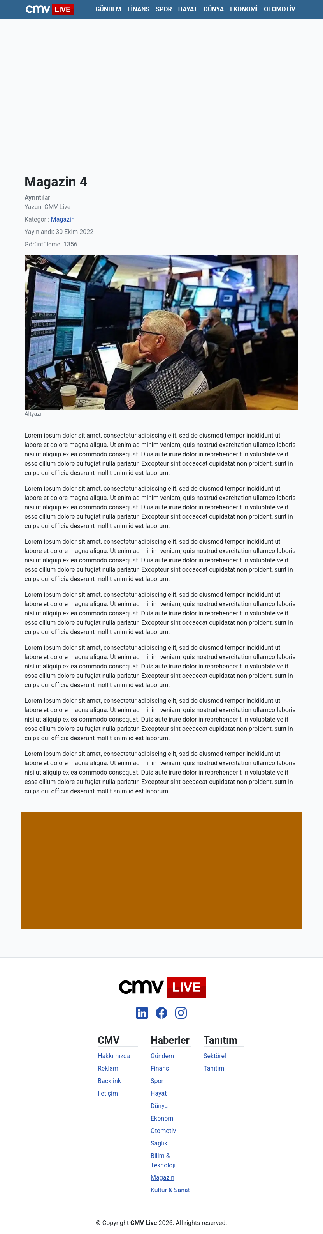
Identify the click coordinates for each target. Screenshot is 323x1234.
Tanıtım (214, 1068)
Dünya (214, 9)
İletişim (108, 1093)
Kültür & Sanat (170, 1190)
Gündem (108, 9)
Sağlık (159, 1143)
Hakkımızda (114, 1056)
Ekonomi (244, 9)
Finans (139, 9)
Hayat (188, 9)
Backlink (109, 1081)
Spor (164, 9)
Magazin (63, 219)
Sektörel (215, 1056)
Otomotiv (279, 9)
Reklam (108, 1068)
